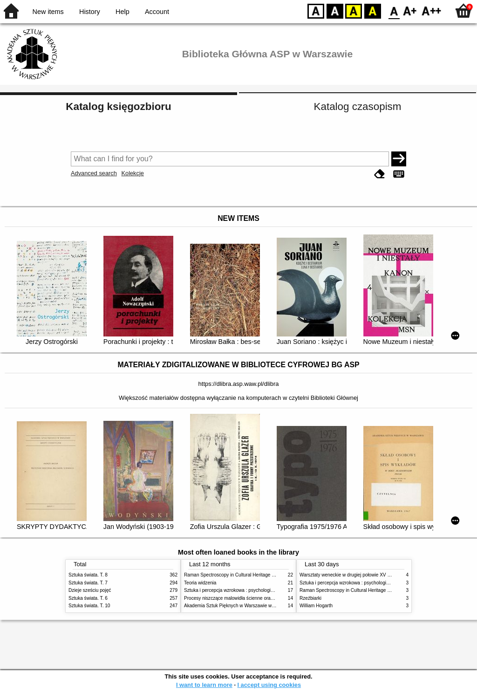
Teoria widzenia (200, 582)
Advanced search (94, 173)
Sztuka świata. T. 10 (89, 605)
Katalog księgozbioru (118, 106)
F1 (410, 10)
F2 (431, 10)
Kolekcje (132, 173)
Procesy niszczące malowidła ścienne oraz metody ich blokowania (253, 598)
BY (372, 10)
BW (335, 10)
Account (157, 11)
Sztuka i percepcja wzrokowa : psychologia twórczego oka (244, 590)
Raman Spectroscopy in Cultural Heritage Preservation (241, 574)
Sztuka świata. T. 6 (88, 598)
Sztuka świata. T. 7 (88, 582)
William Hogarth (316, 605)
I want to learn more (204, 684)
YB (353, 10)
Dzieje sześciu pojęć (89, 590)
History (89, 11)
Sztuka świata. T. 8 (88, 574)
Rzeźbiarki (310, 598)
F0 (393, 10)
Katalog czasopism (358, 106)
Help (122, 11)
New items (48, 11)
